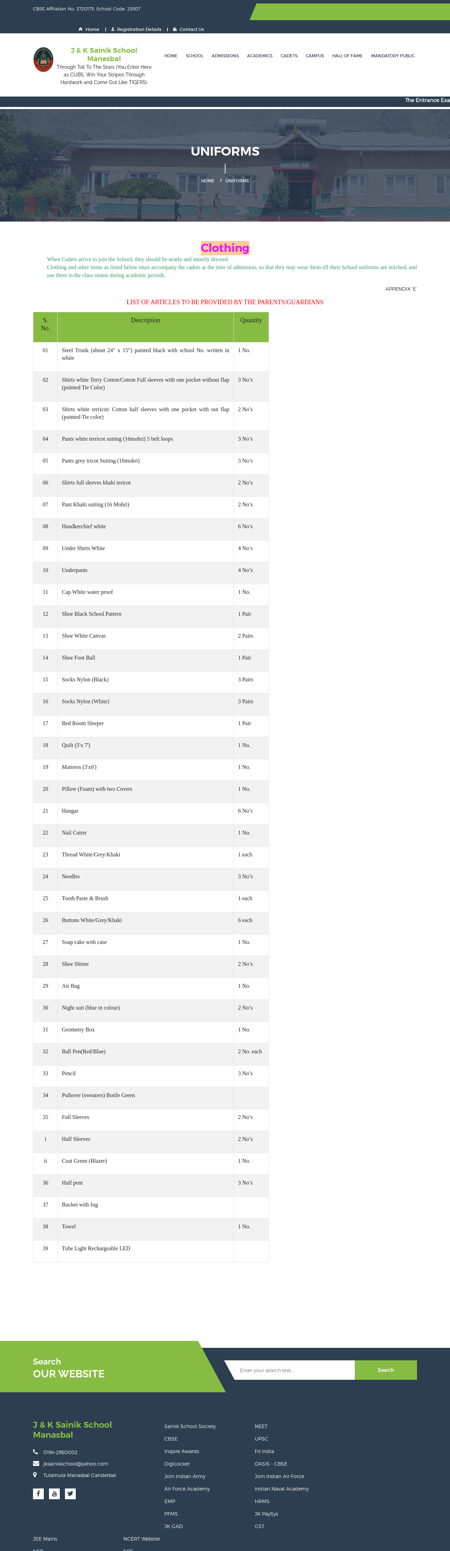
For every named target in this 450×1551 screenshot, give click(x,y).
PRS (374, 1477)
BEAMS (309, 1489)
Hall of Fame (344, 39)
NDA (375, 1452)
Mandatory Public (389, 39)
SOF (374, 1414)
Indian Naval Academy (257, 1464)
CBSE (167, 1414)
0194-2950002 (44, 1417)
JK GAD (170, 1502)
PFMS (167, 1489)
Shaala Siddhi (316, 1439)
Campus (311, 39)
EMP (166, 1477)
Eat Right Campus (321, 1477)
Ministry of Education (325, 1427)
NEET (236, 1402)
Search (397, 1346)
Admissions (221, 39)
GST (235, 1502)
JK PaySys (242, 1489)
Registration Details (361, 12)
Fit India (240, 1427)
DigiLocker (173, 1439)
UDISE (377, 1489)
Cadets (285, 39)
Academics (256, 39)
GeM (305, 1464)
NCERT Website (387, 1402)
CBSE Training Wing (393, 1439)
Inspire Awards (178, 1427)
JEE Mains (312, 1402)
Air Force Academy (183, 1464)
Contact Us (413, 12)
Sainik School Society (186, 1402)
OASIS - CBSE (246, 1439)
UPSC (237, 1414)
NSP (305, 1414)
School (191, 39)
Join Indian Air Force (255, 1452)
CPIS (375, 1464)
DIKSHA (378, 1427)
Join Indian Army (181, 1452)
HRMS (237, 1477)
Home (313, 12)
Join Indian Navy (319, 1452)
